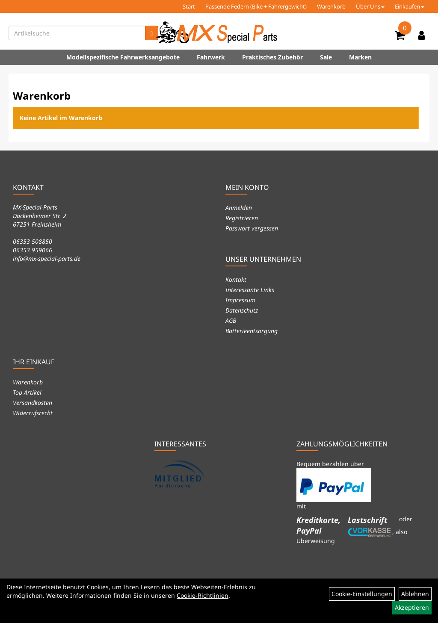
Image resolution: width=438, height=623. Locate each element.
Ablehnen (415, 594)
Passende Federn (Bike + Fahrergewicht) (256, 6)
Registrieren (241, 218)
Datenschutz (241, 310)
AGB (230, 320)
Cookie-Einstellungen (361, 594)
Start (189, 6)
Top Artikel (27, 392)
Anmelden (238, 208)
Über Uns (370, 6)
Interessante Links (249, 290)
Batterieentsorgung (251, 331)
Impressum (240, 300)
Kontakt (235, 279)
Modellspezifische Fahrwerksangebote (123, 57)
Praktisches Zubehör (272, 57)
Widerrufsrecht (33, 413)
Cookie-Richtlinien (202, 595)
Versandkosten (32, 403)
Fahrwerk (211, 57)
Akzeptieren (412, 607)
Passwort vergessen (251, 228)
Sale (326, 57)
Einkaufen (409, 6)
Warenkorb (331, 6)
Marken (360, 57)
